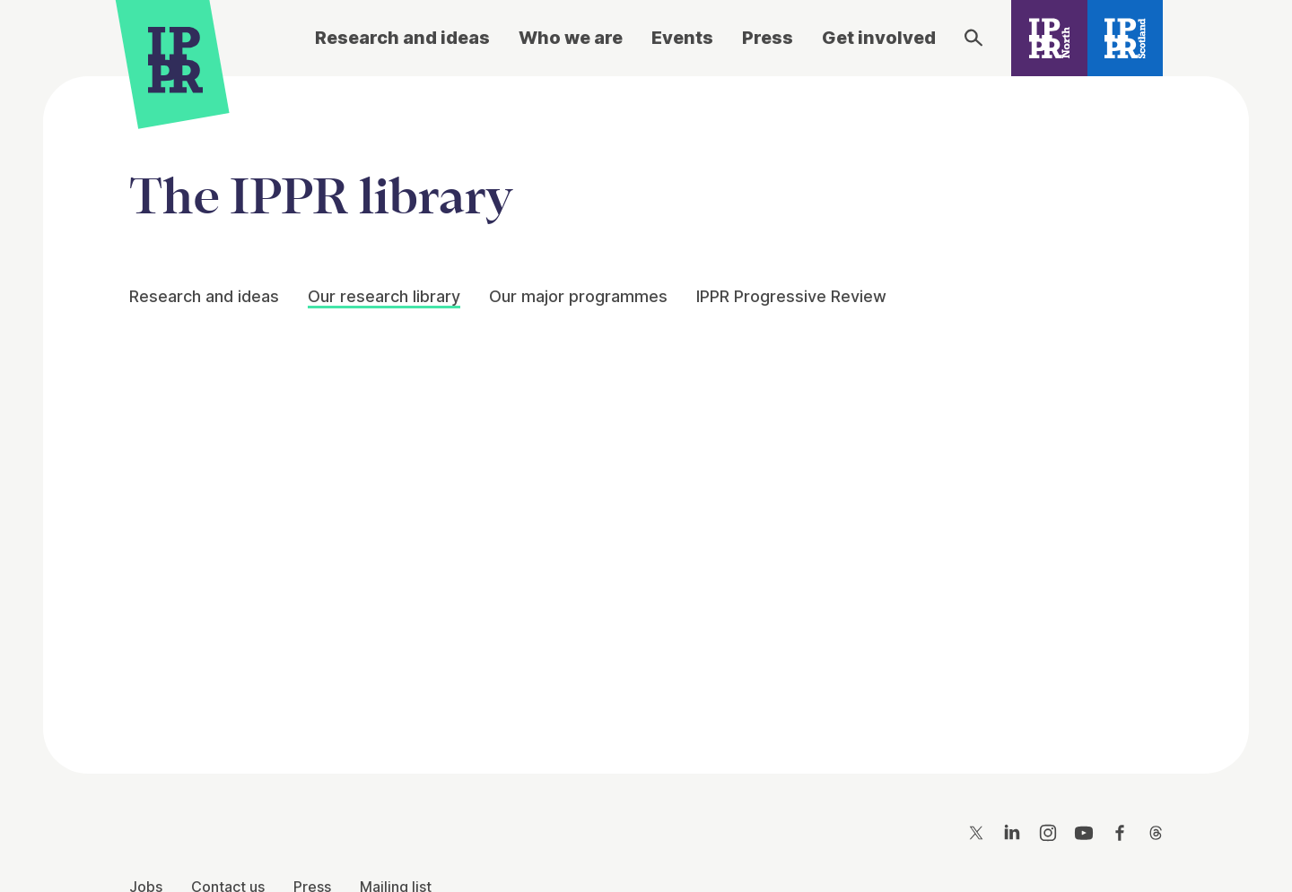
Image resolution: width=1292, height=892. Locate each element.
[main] (646, 410)
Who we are (571, 37)
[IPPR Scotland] (1125, 38)
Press (767, 37)
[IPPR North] (1049, 38)
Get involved (879, 37)
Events (682, 37)
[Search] (973, 38)
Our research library (384, 296)
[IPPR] (175, 60)
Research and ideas (402, 37)
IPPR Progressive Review (791, 296)
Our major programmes (578, 296)
